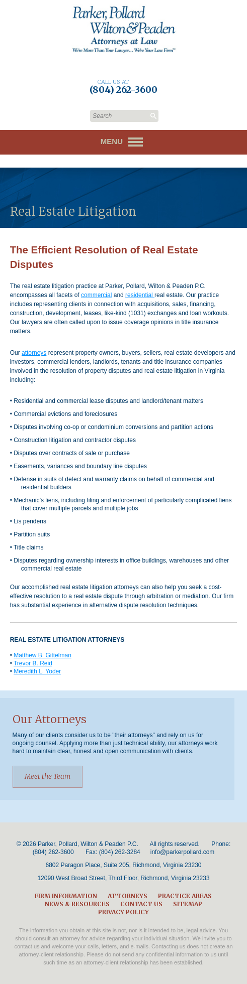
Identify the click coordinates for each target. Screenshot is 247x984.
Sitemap (187, 904)
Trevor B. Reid (33, 663)
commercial (96, 295)
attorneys (34, 352)
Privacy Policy (123, 912)
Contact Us (141, 904)
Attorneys (127, 896)
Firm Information (66, 896)
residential (139, 295)
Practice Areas (185, 896)
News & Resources (77, 904)
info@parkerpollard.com (182, 852)
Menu (123, 142)
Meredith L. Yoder (37, 671)
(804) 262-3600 (53, 852)
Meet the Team (47, 776)
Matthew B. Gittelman (42, 655)
